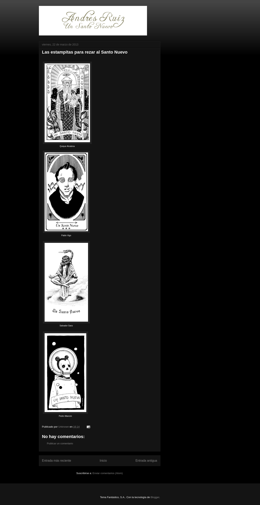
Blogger (155, 497)
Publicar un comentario (60, 443)
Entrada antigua (146, 460)
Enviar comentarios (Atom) (108, 473)
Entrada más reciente (56, 460)
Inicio (103, 460)
